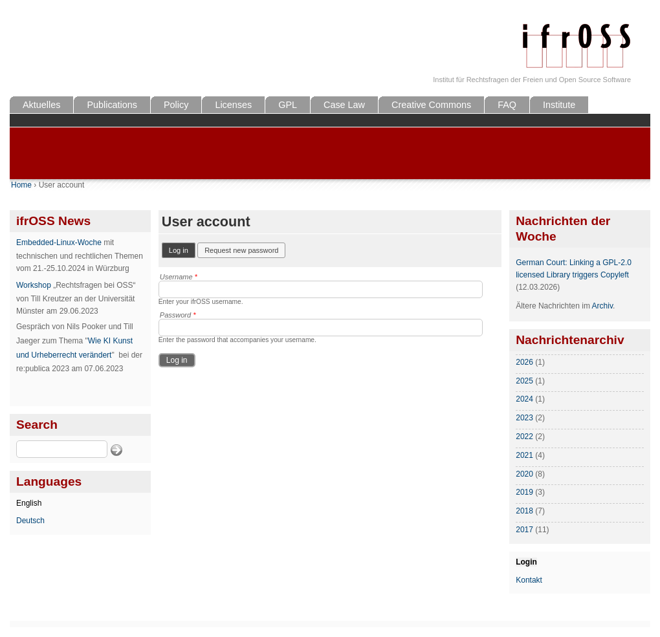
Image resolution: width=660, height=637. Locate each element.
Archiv (602, 305)
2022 (524, 436)
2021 (524, 455)
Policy (176, 105)
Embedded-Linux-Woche (59, 242)
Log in (182, 249)
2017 (524, 529)
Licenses (233, 105)
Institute (559, 105)
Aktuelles (41, 105)
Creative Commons (431, 105)
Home (21, 184)
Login (526, 562)
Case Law (344, 105)
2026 (524, 362)
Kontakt (529, 580)
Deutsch (30, 520)
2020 (524, 474)
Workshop (33, 285)
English (28, 503)
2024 (524, 399)
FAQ (507, 105)
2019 (524, 492)
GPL (287, 105)
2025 (524, 380)
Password (178, 315)
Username (178, 277)
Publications (112, 105)
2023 (524, 417)
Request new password (241, 250)
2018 (524, 510)
